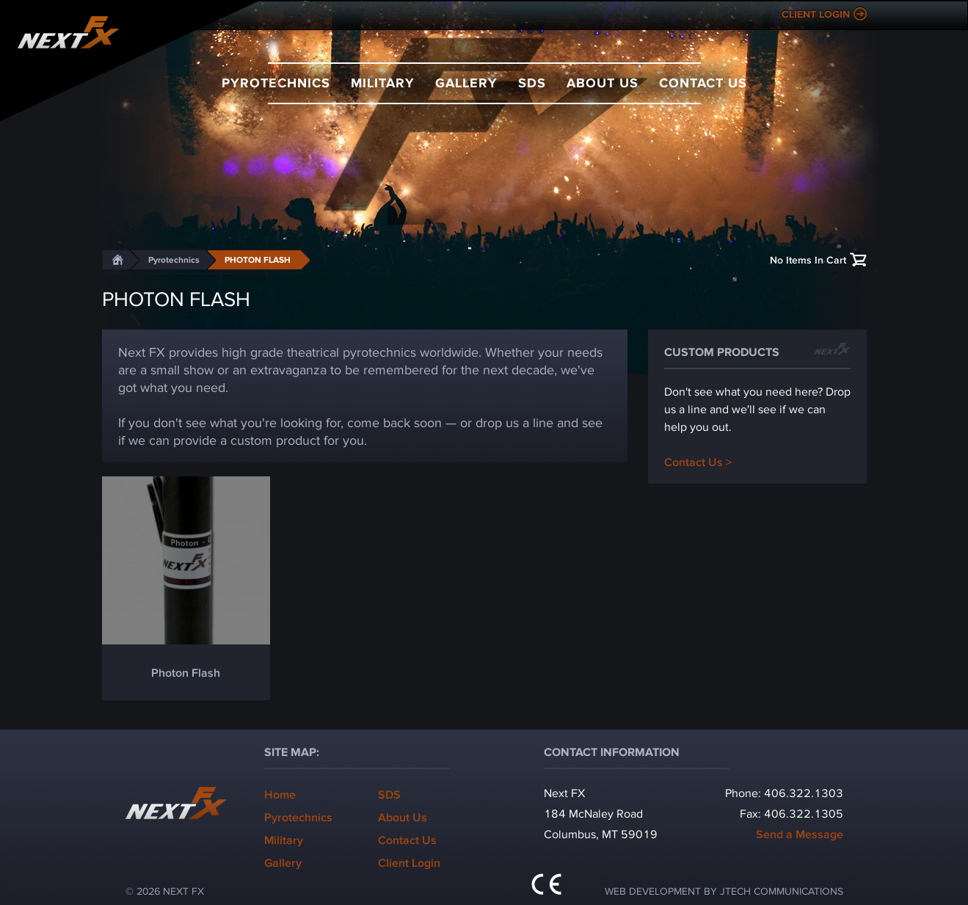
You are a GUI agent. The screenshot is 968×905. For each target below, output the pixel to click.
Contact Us (703, 82)
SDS (532, 82)
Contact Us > (698, 461)
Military (383, 82)
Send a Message (799, 833)
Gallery (466, 82)
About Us (602, 82)
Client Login (816, 13)
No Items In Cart (808, 259)
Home (280, 794)
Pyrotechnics (276, 82)
